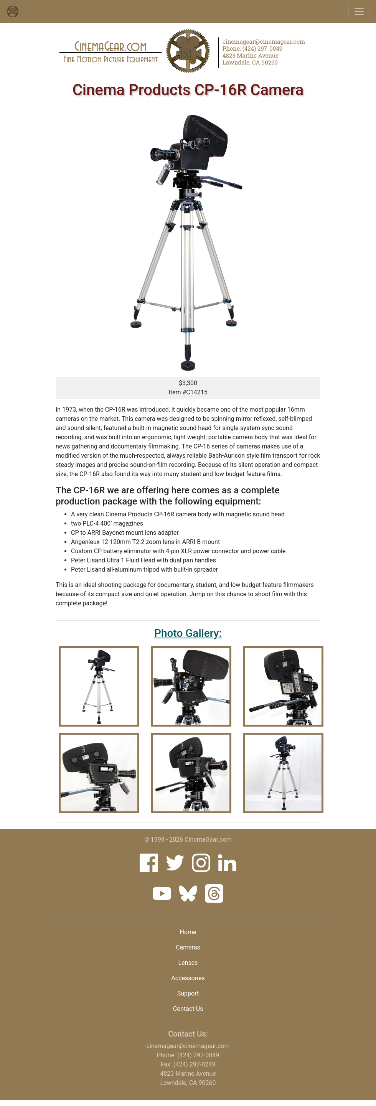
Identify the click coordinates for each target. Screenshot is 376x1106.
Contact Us (188, 1008)
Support (188, 993)
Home (188, 932)
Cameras (188, 947)
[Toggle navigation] (359, 11)
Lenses (188, 962)
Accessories (187, 978)
